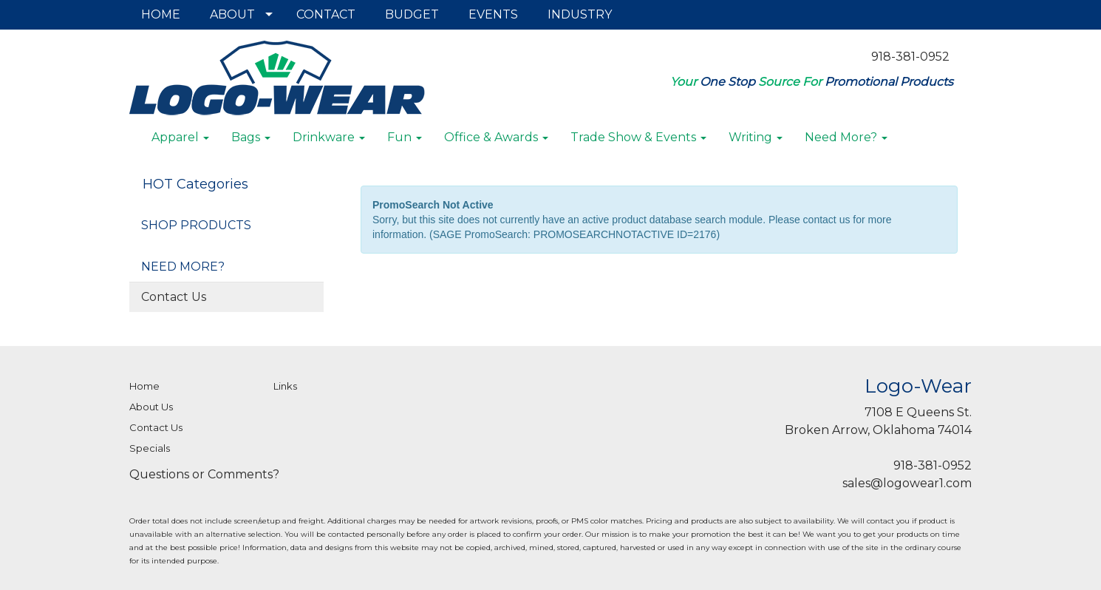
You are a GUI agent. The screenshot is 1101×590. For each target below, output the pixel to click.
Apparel (180, 137)
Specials (149, 448)
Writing (756, 137)
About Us (151, 407)
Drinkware (329, 137)
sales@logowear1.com (907, 483)
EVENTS (493, 14)
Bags (250, 137)
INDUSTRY (580, 14)
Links (285, 386)
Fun (404, 137)
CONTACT (325, 14)
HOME (160, 14)
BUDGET (412, 14)
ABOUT (232, 14)
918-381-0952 (910, 57)
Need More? (846, 137)
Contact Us (173, 297)
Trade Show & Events (638, 137)
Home (144, 386)
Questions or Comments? (204, 474)
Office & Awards (496, 137)
